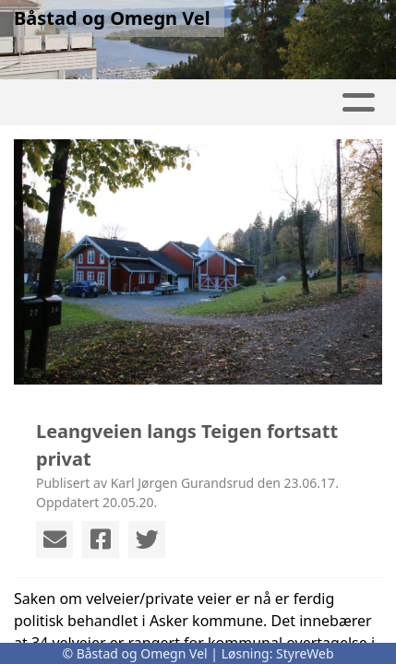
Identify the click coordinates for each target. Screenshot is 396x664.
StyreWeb (305, 653)
